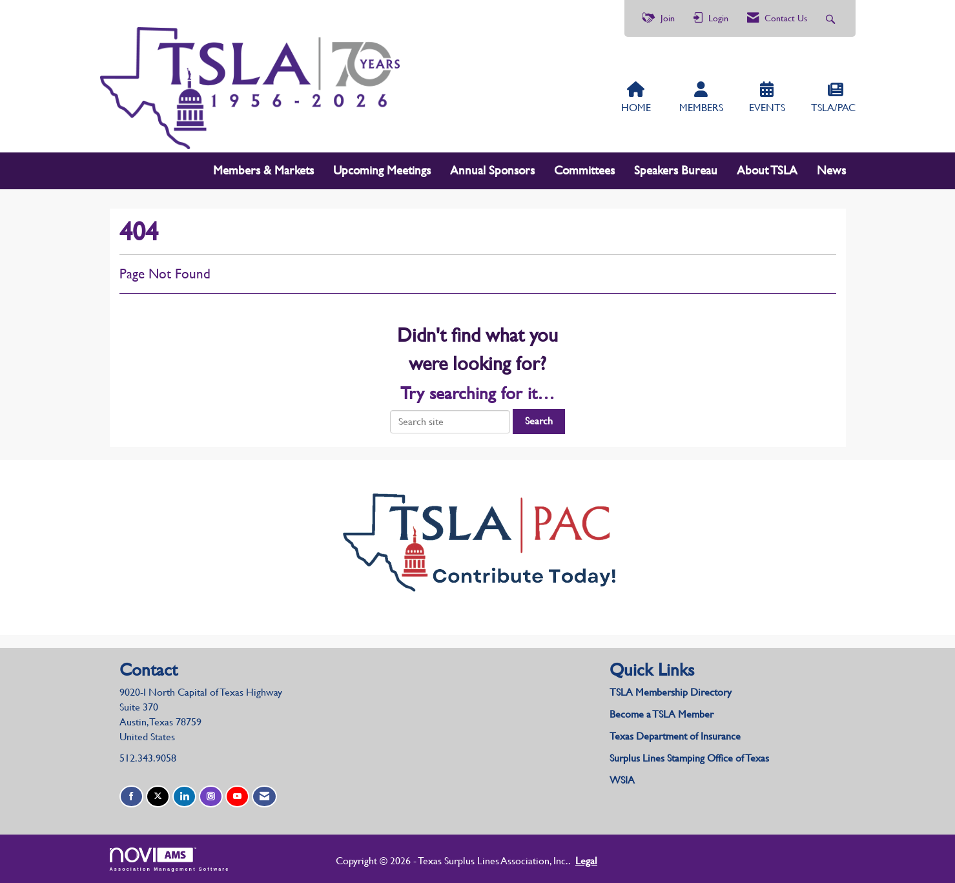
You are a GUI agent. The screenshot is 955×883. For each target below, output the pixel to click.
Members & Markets (263, 170)
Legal (586, 861)
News (831, 170)
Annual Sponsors (492, 170)
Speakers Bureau (675, 170)
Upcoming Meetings (382, 170)
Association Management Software (170, 859)
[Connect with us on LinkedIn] (184, 796)
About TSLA (767, 170)
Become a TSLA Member (662, 714)
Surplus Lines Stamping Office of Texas (689, 758)
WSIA (622, 780)
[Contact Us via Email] (264, 796)
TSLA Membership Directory (671, 692)
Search (539, 421)
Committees (584, 170)
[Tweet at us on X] (158, 796)
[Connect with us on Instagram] (211, 796)
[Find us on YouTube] (237, 796)
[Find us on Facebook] (131, 796)
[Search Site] (832, 18)
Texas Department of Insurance (676, 736)
